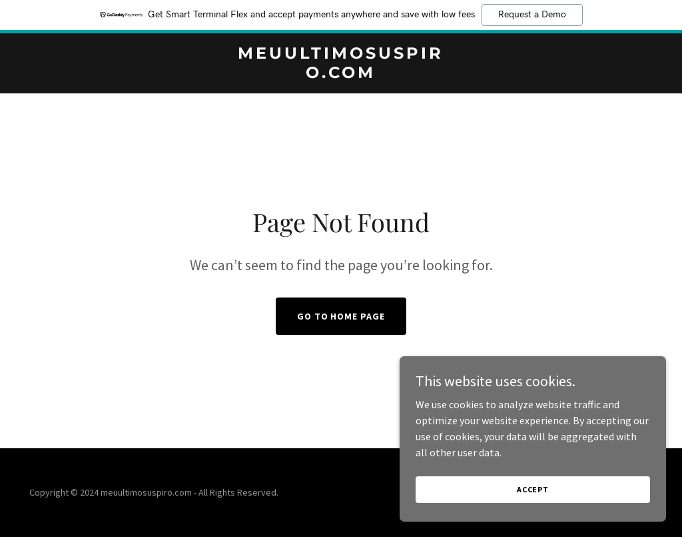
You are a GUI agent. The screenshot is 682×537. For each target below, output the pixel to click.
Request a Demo (532, 14)
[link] (341, 74)
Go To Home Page (341, 316)
